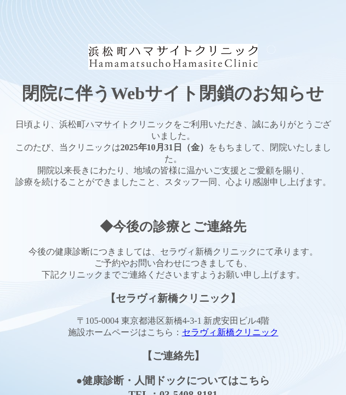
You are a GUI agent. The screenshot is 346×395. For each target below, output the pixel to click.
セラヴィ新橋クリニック (230, 332)
